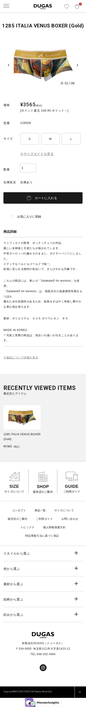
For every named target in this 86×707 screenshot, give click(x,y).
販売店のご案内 (18, 518)
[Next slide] (77, 65)
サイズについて (64, 510)
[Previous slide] (8, 65)
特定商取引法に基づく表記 (42, 535)
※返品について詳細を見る (20, 357)
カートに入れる (46, 198)
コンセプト (19, 510)
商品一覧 (40, 510)
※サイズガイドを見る (37, 154)
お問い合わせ (69, 518)
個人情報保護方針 (54, 527)
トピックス (27, 527)
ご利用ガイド (44, 518)
